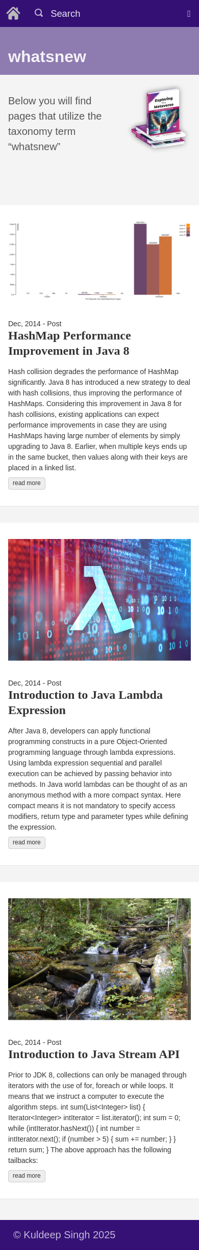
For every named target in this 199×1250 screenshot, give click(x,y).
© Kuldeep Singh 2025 (64, 1234)
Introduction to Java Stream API (94, 1054)
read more (27, 483)
